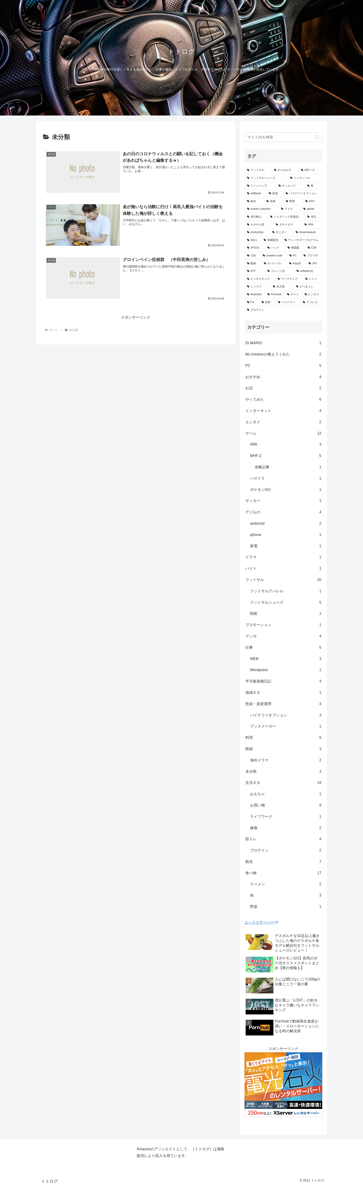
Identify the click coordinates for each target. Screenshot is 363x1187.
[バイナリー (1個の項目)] (288, 302)
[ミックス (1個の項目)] (257, 286)
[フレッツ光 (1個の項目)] (279, 271)
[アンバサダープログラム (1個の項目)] (302, 240)
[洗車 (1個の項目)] (273, 201)
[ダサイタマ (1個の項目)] (287, 224)
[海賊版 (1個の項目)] (295, 247)
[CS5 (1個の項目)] (252, 255)
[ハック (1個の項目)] (275, 247)
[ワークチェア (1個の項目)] (288, 279)
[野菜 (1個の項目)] (293, 201)
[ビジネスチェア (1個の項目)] (260, 279)
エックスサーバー (261, 922)
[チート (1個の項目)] (293, 294)
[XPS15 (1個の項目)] (254, 247)
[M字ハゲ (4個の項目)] (310, 170)
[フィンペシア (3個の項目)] (260, 186)
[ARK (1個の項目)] (312, 224)
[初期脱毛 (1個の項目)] (272, 240)
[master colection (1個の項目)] (261, 209)
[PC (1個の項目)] (293, 255)
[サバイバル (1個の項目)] (274, 263)
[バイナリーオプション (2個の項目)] (303, 193)
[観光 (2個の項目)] (254, 201)
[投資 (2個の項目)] (275, 193)
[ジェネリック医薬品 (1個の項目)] (286, 216)
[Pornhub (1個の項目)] (274, 294)
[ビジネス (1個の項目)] (312, 294)
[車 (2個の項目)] (313, 186)
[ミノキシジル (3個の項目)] (305, 178)
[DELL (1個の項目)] (253, 240)
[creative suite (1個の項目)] (273, 255)
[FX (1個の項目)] (252, 302)
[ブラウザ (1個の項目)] (311, 255)
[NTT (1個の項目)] (254, 271)
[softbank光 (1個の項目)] (308, 271)
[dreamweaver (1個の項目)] (308, 232)
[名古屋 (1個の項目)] (282, 286)
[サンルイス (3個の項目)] (290, 186)
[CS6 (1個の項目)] (314, 247)
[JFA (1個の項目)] (314, 263)
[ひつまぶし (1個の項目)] (308, 286)
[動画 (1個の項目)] (253, 263)
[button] (317, 137)
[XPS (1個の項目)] (312, 201)
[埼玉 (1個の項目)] (313, 216)
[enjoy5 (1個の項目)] (296, 263)
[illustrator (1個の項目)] (254, 294)
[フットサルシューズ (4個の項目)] (266, 178)
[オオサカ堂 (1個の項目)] (259, 224)
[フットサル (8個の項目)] (258, 170)
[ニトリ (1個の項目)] (312, 279)
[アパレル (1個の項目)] (311, 302)
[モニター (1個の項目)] (281, 232)
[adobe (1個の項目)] (311, 209)
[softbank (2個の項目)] (255, 193)
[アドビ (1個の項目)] (289, 209)
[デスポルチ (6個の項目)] (285, 170)
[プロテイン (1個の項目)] (283, 310)
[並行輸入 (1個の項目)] (256, 216)
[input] (283, 137)
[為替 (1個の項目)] (267, 302)
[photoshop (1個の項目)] (257, 232)
